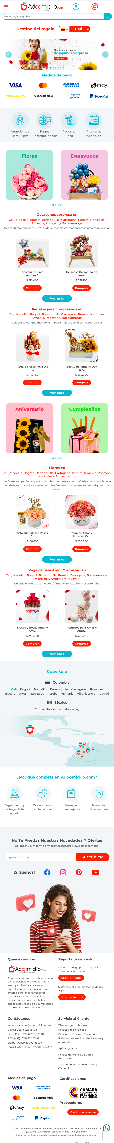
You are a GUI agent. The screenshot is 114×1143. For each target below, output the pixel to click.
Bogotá (25, 689)
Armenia (67, 693)
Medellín (40, 689)
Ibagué (104, 693)
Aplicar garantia (68, 1048)
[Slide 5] (63, 68)
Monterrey (71, 709)
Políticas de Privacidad (72, 1029)
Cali (14, 689)
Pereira (52, 693)
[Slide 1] (53, 68)
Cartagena (79, 689)
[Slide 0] (50, 68)
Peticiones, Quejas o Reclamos (77, 1034)
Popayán (96, 689)
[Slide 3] (58, 68)
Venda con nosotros (83, 1112)
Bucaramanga (15, 693)
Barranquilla (59, 689)
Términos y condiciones (72, 1025)
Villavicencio (86, 693)
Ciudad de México (48, 709)
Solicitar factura (72, 997)
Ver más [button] (57, 298)
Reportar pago (71, 977)
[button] (32, 270)
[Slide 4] (61, 68)
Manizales (36, 693)
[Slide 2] (56, 68)
